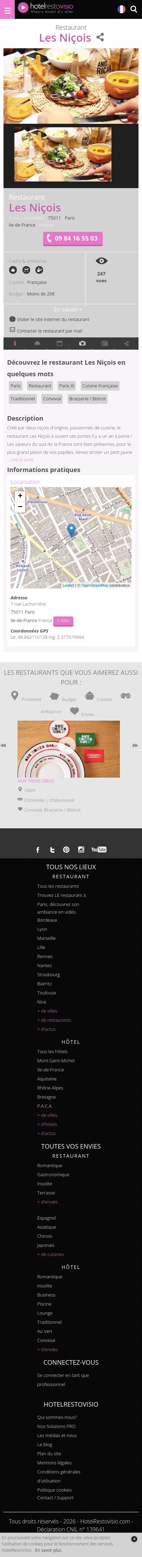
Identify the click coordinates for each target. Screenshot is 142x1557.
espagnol (46, 1218)
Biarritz (44, 983)
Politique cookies (54, 1490)
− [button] (20, 507)
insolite (44, 1183)
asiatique (46, 1227)
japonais (45, 1245)
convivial (46, 1340)
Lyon (42, 929)
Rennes (44, 956)
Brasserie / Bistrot (87, 398)
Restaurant (40, 386)
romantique (49, 1165)
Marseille (46, 938)
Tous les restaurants (58, 886)
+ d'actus (46, 1029)
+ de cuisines (50, 1254)
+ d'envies (47, 1202)
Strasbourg (48, 974)
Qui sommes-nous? (56, 1417)
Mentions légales (54, 1462)
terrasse (46, 1193)
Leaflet (68, 585)
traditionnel (49, 1322)
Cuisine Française (100, 386)
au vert (44, 1331)
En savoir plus (48, 1550)
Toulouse (46, 993)
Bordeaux (47, 920)
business (46, 1295)
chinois (44, 1236)
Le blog (44, 1444)
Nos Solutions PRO (56, 1426)
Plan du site (49, 1453)
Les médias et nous (57, 1435)
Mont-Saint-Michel (55, 1060)
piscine (44, 1304)
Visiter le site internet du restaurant (49, 319)
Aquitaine (46, 1079)
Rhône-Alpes (50, 1088)
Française (36, 282)
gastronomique (53, 1174)
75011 (54, 218)
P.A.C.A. (45, 1106)
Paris (70, 218)
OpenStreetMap (95, 585)
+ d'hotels (47, 1124)
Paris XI (66, 386)
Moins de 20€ (41, 294)
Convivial (52, 398)
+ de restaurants (54, 1020)
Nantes (44, 965)
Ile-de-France (22, 225)
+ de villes (47, 1011)
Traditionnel (23, 398)
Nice (41, 1002)
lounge (45, 1313)
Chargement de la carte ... (70, 538)
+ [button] (20, 496)
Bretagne (46, 1097)
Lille (41, 947)
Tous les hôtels (52, 1051)
